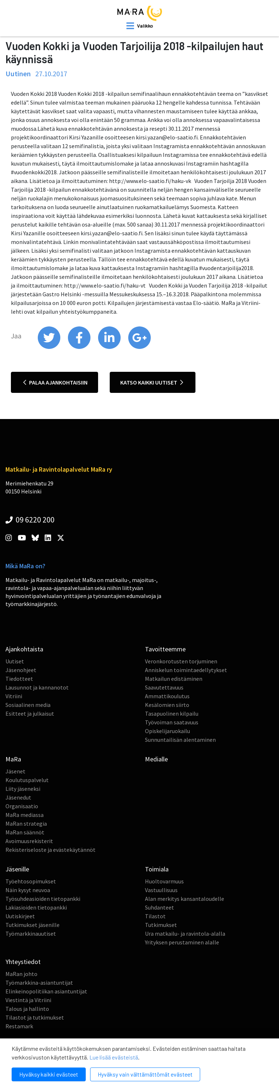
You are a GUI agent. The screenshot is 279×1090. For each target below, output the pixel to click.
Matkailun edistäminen (173, 678)
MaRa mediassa (24, 814)
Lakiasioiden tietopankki (36, 907)
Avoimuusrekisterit (29, 841)
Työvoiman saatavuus (171, 722)
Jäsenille (17, 869)
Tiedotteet (19, 678)
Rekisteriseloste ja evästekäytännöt (50, 849)
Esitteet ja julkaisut (29, 713)
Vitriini (13, 696)
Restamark (19, 1026)
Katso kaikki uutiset (151, 382)
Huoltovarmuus (164, 881)
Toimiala (157, 869)
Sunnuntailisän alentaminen (180, 739)
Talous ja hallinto (27, 1008)
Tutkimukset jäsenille (32, 924)
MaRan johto (21, 973)
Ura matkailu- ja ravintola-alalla (185, 933)
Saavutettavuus (164, 687)
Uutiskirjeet (20, 916)
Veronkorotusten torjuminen (181, 661)
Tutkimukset (161, 924)
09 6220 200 (29, 520)
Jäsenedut (18, 797)
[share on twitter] (50, 347)
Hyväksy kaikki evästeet (48, 1074)
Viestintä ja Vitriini (28, 1000)
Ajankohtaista (24, 649)
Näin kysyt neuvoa (27, 890)
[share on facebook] (80, 347)
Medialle (156, 759)
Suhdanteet (159, 907)
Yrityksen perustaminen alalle (182, 942)
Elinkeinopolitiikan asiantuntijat (46, 991)
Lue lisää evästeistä (113, 1057)
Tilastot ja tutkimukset (34, 1017)
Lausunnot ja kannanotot (37, 687)
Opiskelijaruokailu (167, 731)
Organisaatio (21, 806)
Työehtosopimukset (30, 881)
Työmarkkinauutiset (30, 933)
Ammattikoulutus (167, 696)
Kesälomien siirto (167, 704)
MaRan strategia (26, 823)
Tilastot (155, 916)
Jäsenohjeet (20, 670)
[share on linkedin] (110, 347)
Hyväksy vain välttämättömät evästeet (145, 1074)
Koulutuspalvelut (27, 780)
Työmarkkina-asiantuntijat (39, 982)
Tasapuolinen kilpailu (171, 713)
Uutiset (14, 661)
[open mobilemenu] (139, 25)
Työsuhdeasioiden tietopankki (42, 898)
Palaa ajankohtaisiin (55, 382)
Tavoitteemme (165, 649)
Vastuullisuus (161, 890)
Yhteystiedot (23, 961)
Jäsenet (15, 771)
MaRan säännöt (24, 832)
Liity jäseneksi (22, 788)
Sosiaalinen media (27, 704)
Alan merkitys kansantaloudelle (184, 898)
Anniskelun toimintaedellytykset (186, 670)
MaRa (13, 759)
